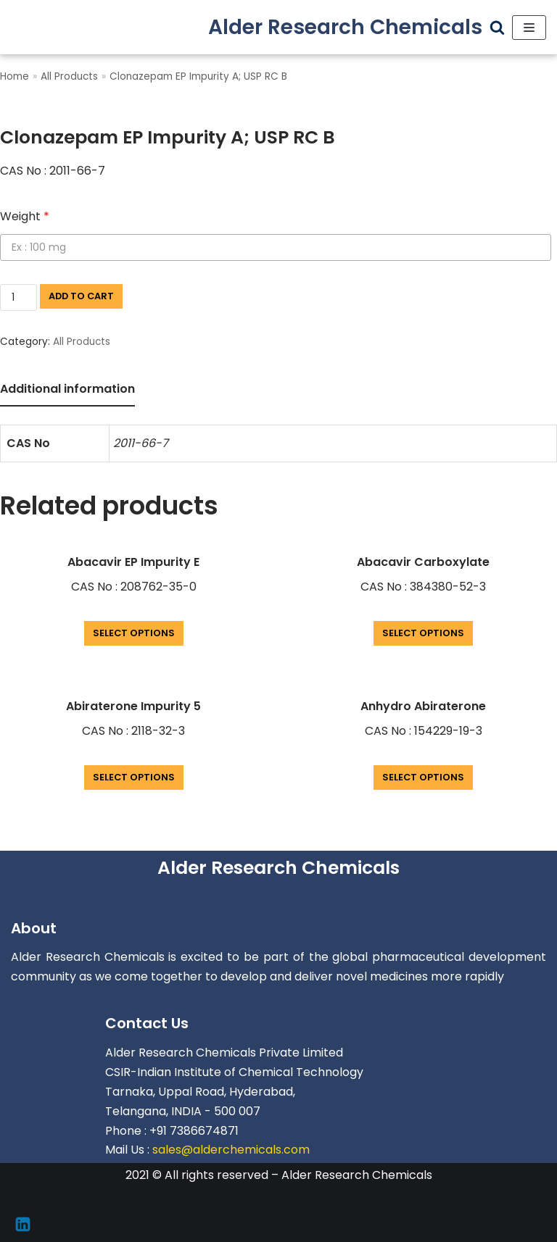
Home (14, 76)
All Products (69, 76)
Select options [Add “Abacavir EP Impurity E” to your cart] (134, 633)
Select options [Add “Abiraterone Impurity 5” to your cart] (134, 777)
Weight (24, 216)
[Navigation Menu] (529, 27)
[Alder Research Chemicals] (345, 27)
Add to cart (81, 296)
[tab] (67, 390)
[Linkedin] (23, 1224)
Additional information (67, 388)
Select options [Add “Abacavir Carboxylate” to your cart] (423, 633)
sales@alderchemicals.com (231, 1149)
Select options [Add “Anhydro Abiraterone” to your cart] (423, 777)
